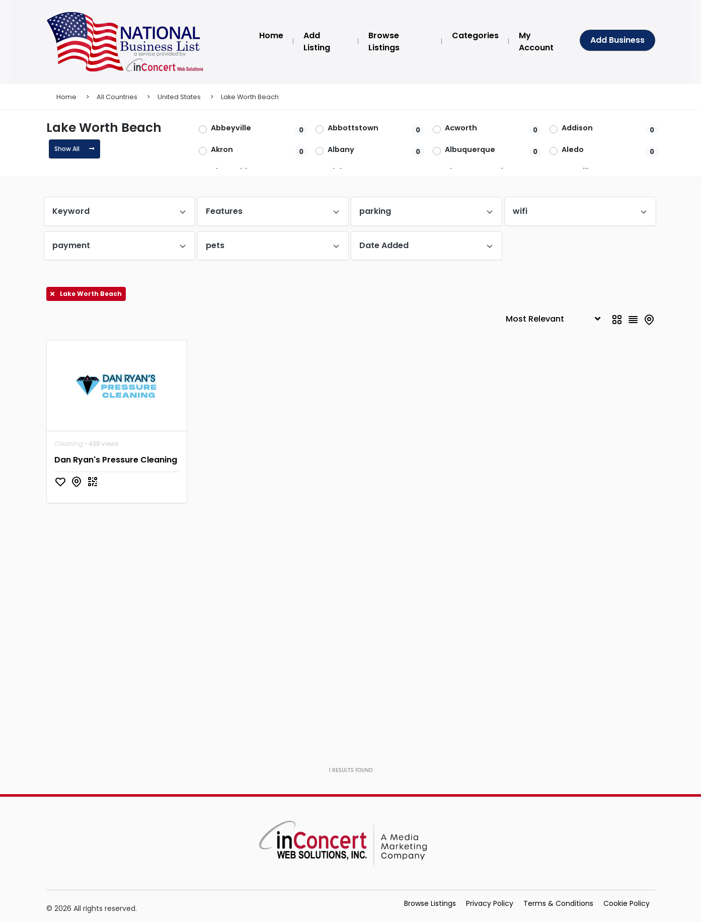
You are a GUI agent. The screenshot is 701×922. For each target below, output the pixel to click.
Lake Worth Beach (250, 97)
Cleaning (68, 443)
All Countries (117, 97)
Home (66, 97)
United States (179, 97)
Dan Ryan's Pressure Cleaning (115, 460)
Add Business (617, 40)
